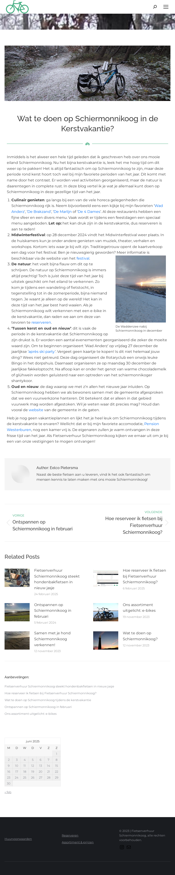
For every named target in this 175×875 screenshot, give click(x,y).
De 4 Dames (89, 211)
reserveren (41, 322)
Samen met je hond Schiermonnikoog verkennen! (52, 639)
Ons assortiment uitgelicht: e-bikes (139, 608)
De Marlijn (63, 211)
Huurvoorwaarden (18, 839)
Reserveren (70, 835)
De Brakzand (39, 211)
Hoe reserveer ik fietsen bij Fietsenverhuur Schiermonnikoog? (144, 576)
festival (83, 258)
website (36, 410)
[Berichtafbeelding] (17, 578)
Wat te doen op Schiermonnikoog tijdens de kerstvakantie (48, 700)
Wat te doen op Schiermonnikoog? (140, 636)
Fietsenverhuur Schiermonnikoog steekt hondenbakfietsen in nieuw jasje (57, 579)
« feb (8, 792)
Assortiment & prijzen (78, 842)
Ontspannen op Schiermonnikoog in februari (52, 611)
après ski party (41, 351)
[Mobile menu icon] (165, 6)
